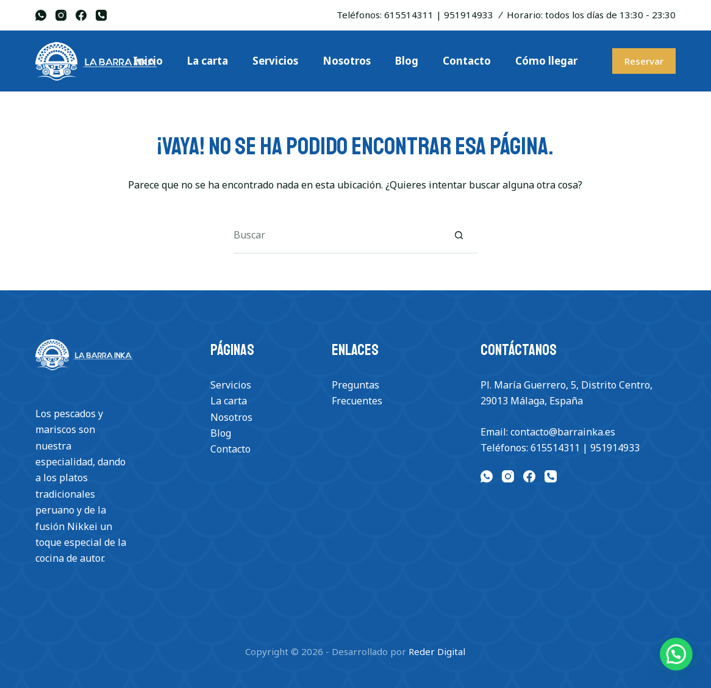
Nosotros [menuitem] (347, 61)
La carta (228, 400)
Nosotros (231, 417)
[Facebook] (81, 15)
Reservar (643, 61)
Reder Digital (437, 651)
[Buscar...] (337, 235)
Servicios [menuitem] (275, 61)
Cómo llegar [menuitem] (546, 61)
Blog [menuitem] (406, 61)
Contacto (230, 449)
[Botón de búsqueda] (459, 235)
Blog (220, 433)
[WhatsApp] (40, 15)
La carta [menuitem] (207, 61)
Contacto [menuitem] (467, 61)
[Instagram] (60, 15)
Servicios (230, 385)
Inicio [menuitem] (148, 61)
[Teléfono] (101, 15)
